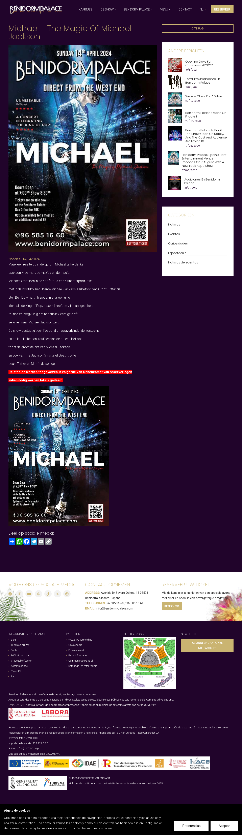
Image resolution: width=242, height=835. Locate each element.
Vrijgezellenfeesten (21, 660)
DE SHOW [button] (107, 9)
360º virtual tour (20, 655)
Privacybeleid (76, 650)
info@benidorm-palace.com (114, 608)
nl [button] (201, 9)
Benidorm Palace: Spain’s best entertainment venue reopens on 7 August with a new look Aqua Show (204, 160)
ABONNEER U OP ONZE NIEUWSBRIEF (207, 645)
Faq (13, 676)
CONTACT (185, 9)
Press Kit (16, 671)
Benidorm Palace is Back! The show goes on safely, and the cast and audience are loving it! (206, 135)
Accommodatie (19, 665)
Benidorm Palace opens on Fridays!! (205, 114)
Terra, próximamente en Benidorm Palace (202, 80)
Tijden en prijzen (20, 644)
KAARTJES (85, 9)
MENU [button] (164, 9)
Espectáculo (177, 253)
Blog (13, 639)
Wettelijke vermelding (80, 639)
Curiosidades (178, 243)
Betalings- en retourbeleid (82, 665)
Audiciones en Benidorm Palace (202, 181)
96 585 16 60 (115, 603)
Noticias (14, 259)
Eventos (174, 234)
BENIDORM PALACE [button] (137, 9)
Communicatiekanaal (80, 660)
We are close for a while (203, 96)
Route (14, 650)
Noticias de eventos (183, 262)
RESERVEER (171, 606)
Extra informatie (77, 655)
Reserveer (222, 9)
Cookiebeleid (75, 644)
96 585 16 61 (134, 603)
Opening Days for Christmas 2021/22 (199, 63)
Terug (198, 28)
